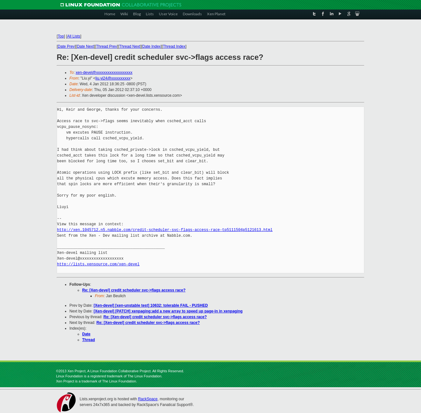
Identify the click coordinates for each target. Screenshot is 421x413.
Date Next (85, 46)
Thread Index (174, 46)
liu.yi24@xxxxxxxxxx (113, 78)
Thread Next (129, 46)
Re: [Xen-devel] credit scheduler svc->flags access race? (134, 290)
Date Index (151, 46)
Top (61, 36)
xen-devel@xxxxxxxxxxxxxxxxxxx (104, 72)
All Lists (73, 36)
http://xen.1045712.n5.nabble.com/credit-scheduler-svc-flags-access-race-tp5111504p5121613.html (165, 230)
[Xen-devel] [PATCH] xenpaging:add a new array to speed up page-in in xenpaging (168, 311)
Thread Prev (106, 46)
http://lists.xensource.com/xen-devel (98, 264)
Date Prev (66, 46)
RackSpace (147, 399)
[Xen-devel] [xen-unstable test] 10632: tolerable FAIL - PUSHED (151, 305)
